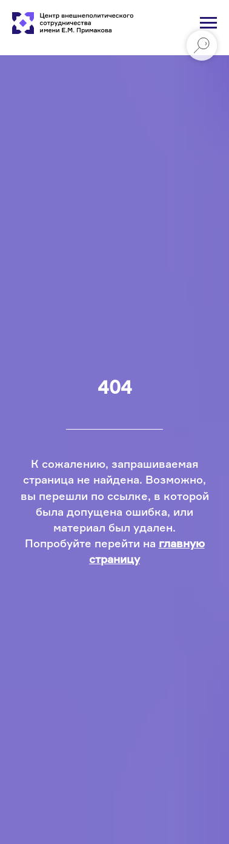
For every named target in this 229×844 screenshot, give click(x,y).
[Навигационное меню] (208, 23)
